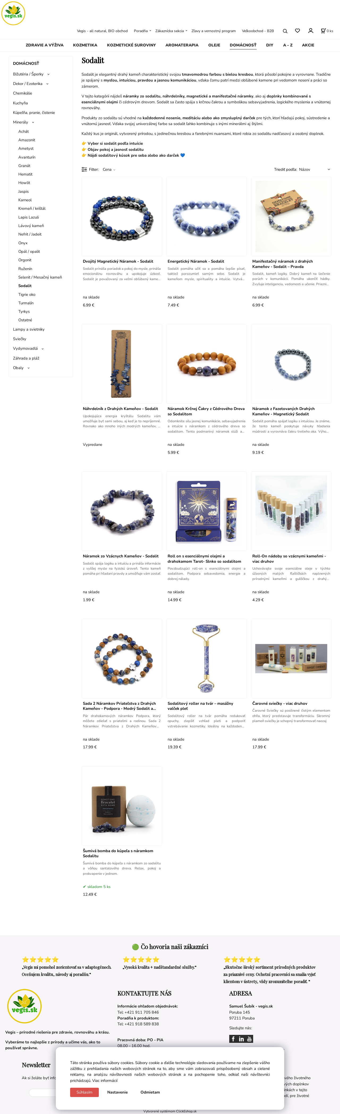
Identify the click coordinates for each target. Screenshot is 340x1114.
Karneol (25, 200)
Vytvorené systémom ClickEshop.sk (170, 1111)
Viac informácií (104, 1080)
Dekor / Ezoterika (27, 83)
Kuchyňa (20, 103)
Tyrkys (24, 311)
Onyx (23, 243)
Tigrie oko (26, 294)
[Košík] (327, 31)
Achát (23, 131)
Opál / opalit (29, 251)
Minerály (20, 122)
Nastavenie (117, 1092)
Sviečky (19, 339)
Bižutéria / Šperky (28, 74)
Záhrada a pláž (26, 358)
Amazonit (26, 140)
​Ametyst (25, 148)
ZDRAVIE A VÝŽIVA (44, 45)
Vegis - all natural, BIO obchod (102, 30)
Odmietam (150, 1092)
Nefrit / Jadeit (29, 234)
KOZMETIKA (85, 45)
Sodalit (25, 285)
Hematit (25, 174)
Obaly (18, 367)
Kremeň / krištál (31, 208)
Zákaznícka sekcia (169, 30)
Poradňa (141, 30)
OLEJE (214, 45)
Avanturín (26, 157)
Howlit (24, 182)
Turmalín (25, 303)
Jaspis (23, 191)
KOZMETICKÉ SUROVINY (131, 45)
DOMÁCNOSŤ (243, 45)
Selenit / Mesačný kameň (40, 277)
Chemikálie (22, 93)
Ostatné (25, 320)
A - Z (287, 45)
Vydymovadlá (25, 348)
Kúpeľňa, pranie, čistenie (34, 112)
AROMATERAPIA (181, 45)
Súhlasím (84, 1092)
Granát (24, 165)
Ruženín (25, 268)
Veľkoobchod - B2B (258, 30)
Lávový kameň (31, 225)
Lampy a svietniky (29, 329)
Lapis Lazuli (28, 217)
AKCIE (308, 45)
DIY (269, 45)
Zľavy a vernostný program (214, 30)
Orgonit (24, 260)
